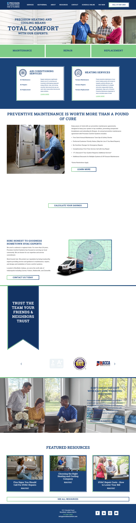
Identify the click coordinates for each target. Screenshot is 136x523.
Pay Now (102, 5)
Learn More (83, 169)
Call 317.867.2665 (119, 5)
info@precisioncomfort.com (68, 516)
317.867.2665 (68, 514)
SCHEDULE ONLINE (88, 5)
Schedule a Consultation (104, 421)
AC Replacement (25, 90)
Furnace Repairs (80, 85)
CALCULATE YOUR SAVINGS (68, 205)
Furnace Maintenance (82, 80)
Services (30, 5)
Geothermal (42, 5)
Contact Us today (23, 277)
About (53, 5)
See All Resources (68, 499)
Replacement (113, 50)
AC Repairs (23, 85)
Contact (74, 5)
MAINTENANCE (22, 50)
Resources (63, 5)
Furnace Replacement (82, 90)
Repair (68, 50)
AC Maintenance (25, 80)
